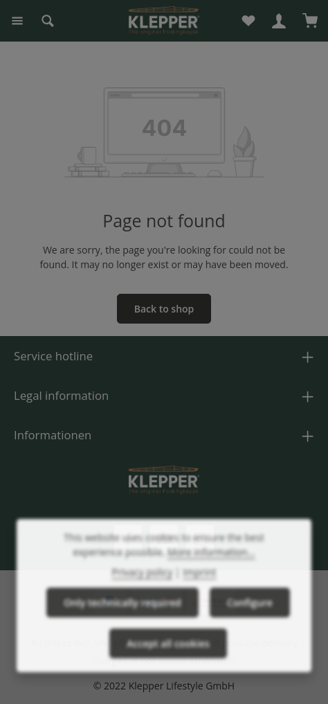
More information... (211, 563)
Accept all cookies (168, 655)
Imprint (199, 583)
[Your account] (279, 21)
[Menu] (17, 21)
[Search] (48, 21)
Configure (250, 614)
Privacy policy (142, 583)
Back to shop (164, 308)
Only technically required (122, 614)
